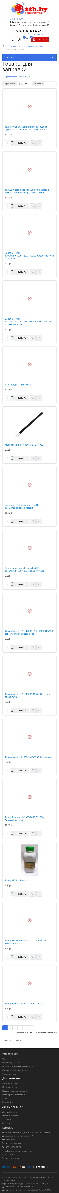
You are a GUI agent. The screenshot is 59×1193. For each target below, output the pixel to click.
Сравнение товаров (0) (17, 76)
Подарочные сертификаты (14, 1091)
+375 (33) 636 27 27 (29, 30)
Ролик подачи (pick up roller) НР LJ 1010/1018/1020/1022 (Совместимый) (24, 569)
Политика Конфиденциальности (17, 1066)
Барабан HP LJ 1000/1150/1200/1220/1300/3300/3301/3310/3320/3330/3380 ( (29, 255)
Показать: (38, 83)
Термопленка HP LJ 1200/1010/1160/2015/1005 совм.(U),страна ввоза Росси (29, 632)
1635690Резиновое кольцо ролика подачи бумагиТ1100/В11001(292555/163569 (27, 191)
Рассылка (6, 1123)
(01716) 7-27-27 (11, 1154)
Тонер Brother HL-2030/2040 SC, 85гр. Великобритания (25, 818)
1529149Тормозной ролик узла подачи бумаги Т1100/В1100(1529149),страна (26, 128)
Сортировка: (9, 83)
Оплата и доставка (11, 1062)
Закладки (6, 1119)
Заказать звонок (35, 34)
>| (31, 1027)
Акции (5, 1098)
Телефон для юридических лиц (16, 1150)
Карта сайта (8, 1102)
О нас (5, 1058)
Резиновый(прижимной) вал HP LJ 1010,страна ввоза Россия (23, 506)
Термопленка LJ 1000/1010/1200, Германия (28, 757)
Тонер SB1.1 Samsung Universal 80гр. (25, 1003)
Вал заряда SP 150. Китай (18, 384)
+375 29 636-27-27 (12, 1143)
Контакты (8, 1127)
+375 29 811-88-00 (12, 1158)
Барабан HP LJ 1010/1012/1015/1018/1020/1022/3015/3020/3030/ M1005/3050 (29, 321)
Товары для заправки (15, 49)
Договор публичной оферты (15, 1070)
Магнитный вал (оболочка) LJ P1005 (24, 444)
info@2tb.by (10, 1139)
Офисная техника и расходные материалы (26, 46)
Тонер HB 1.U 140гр (15, 880)
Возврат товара (9, 1083)
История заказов (10, 1115)
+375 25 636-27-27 (12, 1147)
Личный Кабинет (10, 1112)
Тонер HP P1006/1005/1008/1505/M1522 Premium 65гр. (26, 942)
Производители (9, 1087)
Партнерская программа (13, 1094)
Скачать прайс (9, 1073)
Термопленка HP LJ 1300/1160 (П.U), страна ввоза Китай (28, 695)
